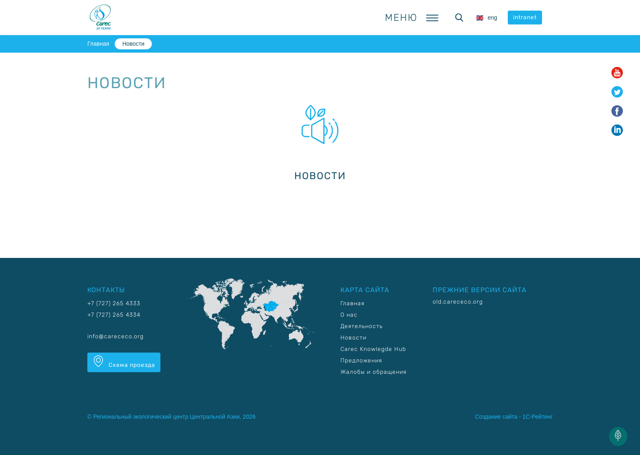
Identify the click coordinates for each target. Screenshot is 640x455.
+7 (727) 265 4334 (113, 314)
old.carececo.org (458, 301)
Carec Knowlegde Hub (373, 349)
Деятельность (361, 326)
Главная (98, 43)
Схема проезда (124, 361)
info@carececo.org (115, 336)
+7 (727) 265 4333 (113, 303)
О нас (349, 314)
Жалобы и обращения (373, 371)
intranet (525, 17)
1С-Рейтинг (537, 416)
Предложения (361, 360)
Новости (133, 43)
